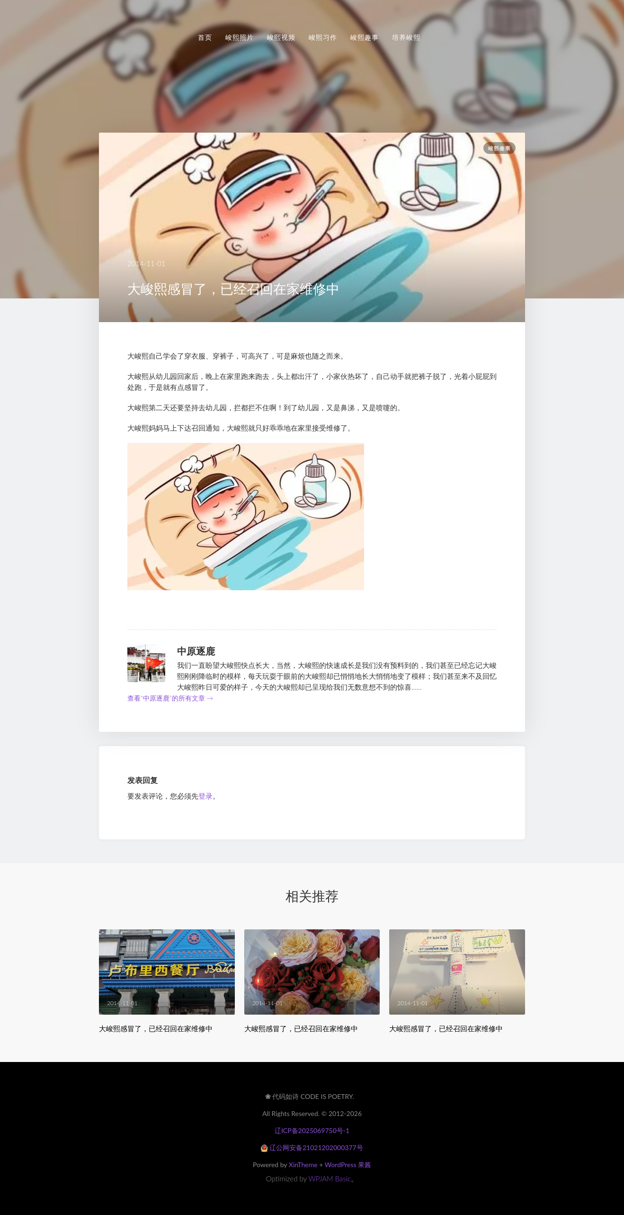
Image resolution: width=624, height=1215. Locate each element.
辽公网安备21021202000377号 (312, 1147)
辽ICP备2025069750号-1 (312, 1130)
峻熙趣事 (364, 37)
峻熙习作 (323, 37)
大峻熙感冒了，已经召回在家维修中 (156, 1028)
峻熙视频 (281, 37)
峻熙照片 (239, 37)
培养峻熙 (406, 37)
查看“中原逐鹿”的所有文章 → (170, 698)
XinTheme (303, 1165)
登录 (205, 796)
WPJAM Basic (330, 1178)
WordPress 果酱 (348, 1165)
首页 (205, 37)
